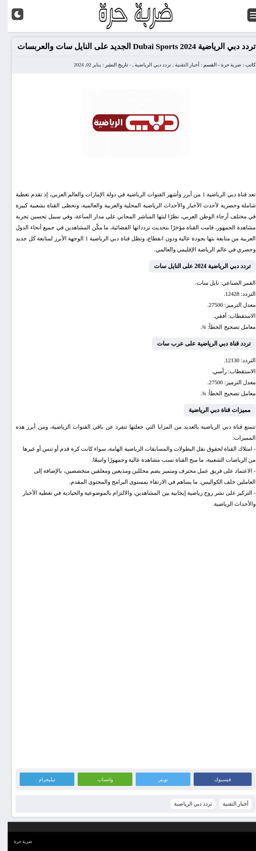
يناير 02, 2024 (79, 64)
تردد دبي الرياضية (145, 64)
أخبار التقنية (179, 64)
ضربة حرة (223, 64)
